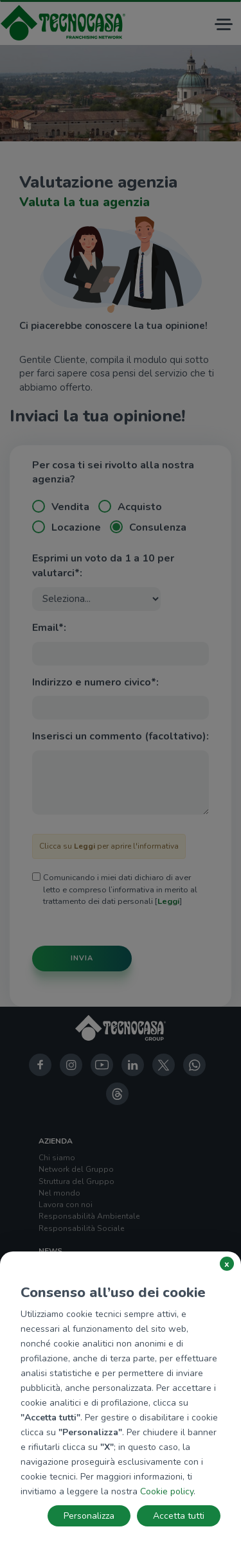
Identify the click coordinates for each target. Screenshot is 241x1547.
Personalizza (89, 1516)
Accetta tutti (178, 1516)
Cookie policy (166, 1491)
